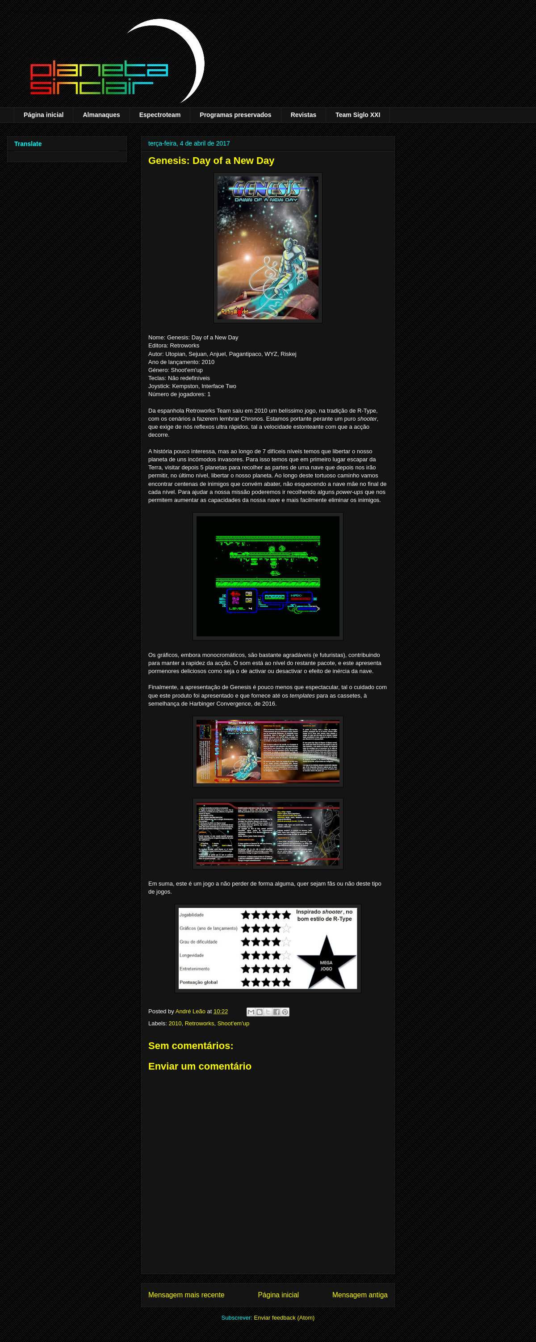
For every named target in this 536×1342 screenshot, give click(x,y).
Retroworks (199, 1023)
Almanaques (101, 114)
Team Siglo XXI (357, 114)
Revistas (304, 114)
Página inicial (43, 114)
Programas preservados (235, 114)
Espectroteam (160, 114)
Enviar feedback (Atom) (284, 1317)
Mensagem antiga (360, 1295)
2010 (175, 1023)
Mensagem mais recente (186, 1295)
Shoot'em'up (233, 1023)
